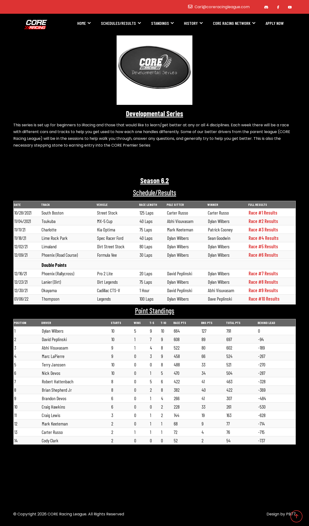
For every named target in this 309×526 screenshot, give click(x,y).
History (191, 23)
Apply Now (275, 23)
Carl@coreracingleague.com (222, 7)
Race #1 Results (263, 213)
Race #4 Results (264, 238)
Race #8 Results (263, 282)
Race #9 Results (263, 290)
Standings (160, 23)
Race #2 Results (263, 221)
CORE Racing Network (232, 23)
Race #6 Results (263, 255)
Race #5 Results (263, 246)
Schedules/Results (118, 23)
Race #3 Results (263, 229)
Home (81, 23)
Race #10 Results (264, 299)
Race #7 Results (263, 273)
